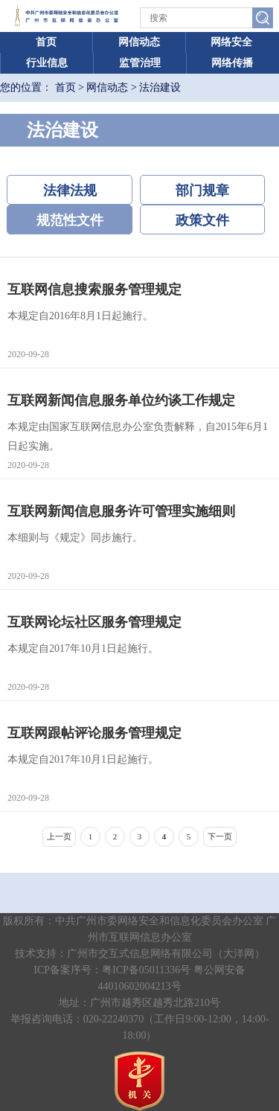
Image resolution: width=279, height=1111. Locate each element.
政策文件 (202, 220)
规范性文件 (69, 220)
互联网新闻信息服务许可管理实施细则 (121, 511)
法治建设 (160, 87)
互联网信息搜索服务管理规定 (94, 289)
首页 (46, 42)
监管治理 (140, 62)
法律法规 (70, 190)
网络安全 (231, 42)
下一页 (220, 836)
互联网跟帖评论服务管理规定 (94, 733)
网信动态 (139, 42)
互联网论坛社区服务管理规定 (94, 622)
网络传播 (232, 62)
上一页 (59, 836)
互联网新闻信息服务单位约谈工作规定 (121, 400)
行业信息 (47, 62)
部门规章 (202, 190)
